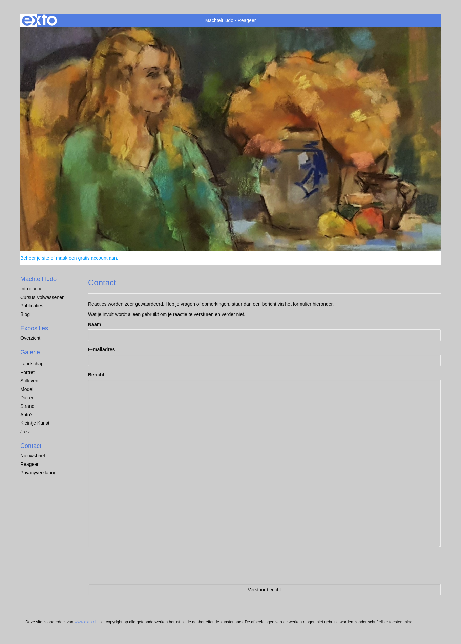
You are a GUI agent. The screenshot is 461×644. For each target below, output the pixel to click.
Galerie (30, 352)
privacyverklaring (38, 472)
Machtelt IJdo (219, 20)
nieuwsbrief (32, 455)
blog (25, 314)
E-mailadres (101, 349)
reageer (29, 464)
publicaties (31, 305)
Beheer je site (34, 258)
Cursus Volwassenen (42, 297)
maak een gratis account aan (86, 258)
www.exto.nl (85, 622)
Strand (27, 406)
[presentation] (139, 565)
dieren (27, 397)
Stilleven (29, 380)
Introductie (31, 288)
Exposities (34, 328)
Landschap (32, 363)
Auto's (26, 414)
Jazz (25, 431)
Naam (94, 324)
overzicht (30, 338)
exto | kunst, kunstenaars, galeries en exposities (39, 20)
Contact (30, 445)
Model (26, 389)
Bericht (96, 374)
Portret (27, 372)
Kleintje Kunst (34, 423)
